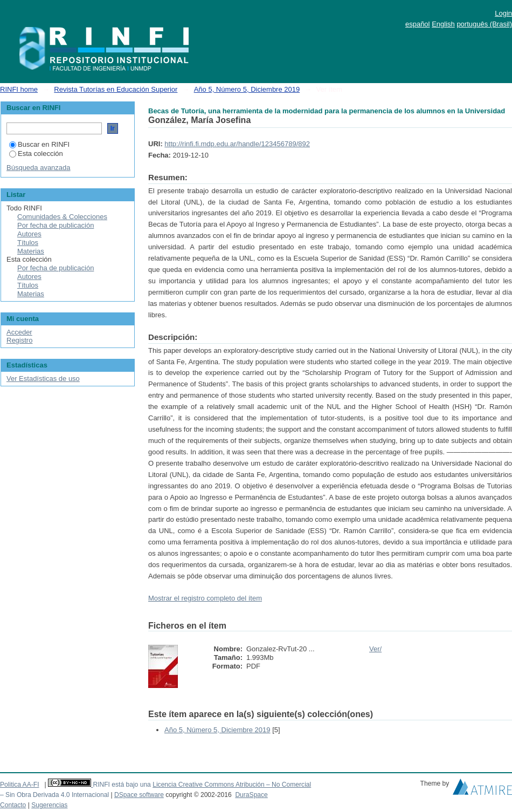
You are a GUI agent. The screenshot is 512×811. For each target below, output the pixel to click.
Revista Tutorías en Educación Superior (115, 89)
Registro (19, 340)
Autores (29, 234)
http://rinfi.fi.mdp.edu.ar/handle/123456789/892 (237, 144)
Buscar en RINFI (39, 144)
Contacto (13, 805)
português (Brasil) (484, 24)
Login (503, 13)
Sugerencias (49, 805)
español (417, 24)
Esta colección (36, 153)
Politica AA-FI (19, 784)
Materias (30, 251)
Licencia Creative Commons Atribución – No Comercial (232, 784)
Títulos (27, 242)
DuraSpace (251, 795)
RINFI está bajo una (121, 784)
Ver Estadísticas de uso (43, 378)
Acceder (19, 332)
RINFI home (19, 89)
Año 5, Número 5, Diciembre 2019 (247, 89)
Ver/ (375, 649)
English (443, 24)
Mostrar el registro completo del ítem (205, 598)
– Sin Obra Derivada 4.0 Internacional (54, 795)
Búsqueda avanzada (38, 167)
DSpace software (139, 795)
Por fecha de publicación (55, 225)
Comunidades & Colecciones (62, 217)
